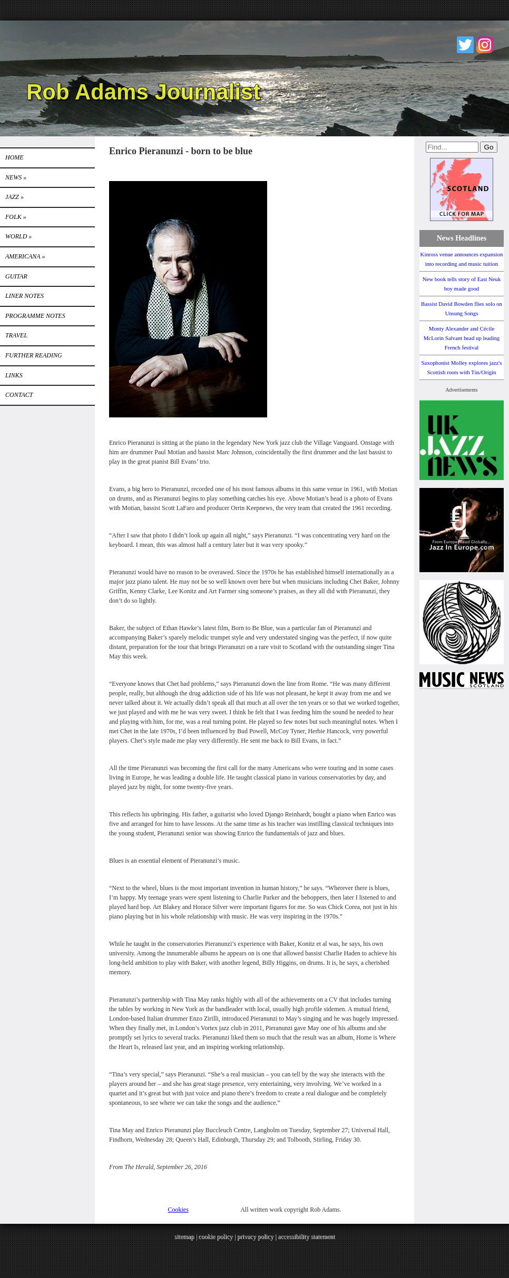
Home (14, 157)
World (18, 236)
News (15, 177)
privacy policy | (257, 1236)
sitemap (184, 1236)
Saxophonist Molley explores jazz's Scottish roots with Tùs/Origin (462, 367)
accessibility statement (306, 1236)
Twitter (465, 44)
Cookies (178, 1209)
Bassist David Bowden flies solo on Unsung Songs (461, 308)
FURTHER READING (33, 355)
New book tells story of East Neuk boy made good (462, 284)
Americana (25, 256)
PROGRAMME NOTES (35, 316)
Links (14, 375)
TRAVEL (16, 335)
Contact (19, 394)
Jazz (14, 197)
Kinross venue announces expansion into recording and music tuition (461, 259)
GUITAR (16, 276)
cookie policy (215, 1236)
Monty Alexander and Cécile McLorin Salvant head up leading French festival (462, 338)
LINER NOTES (24, 295)
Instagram (484, 44)
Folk (15, 217)
